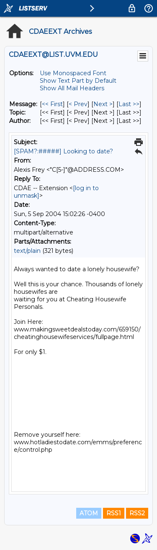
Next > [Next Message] (103, 104)
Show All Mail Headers (72, 88)
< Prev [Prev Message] (78, 104)
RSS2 (137, 513)
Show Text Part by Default (78, 80)
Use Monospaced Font (73, 73)
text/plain (27, 251)
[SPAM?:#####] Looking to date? (63, 151)
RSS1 (113, 513)
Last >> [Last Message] (128, 104)
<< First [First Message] (52, 104)
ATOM (89, 513)
